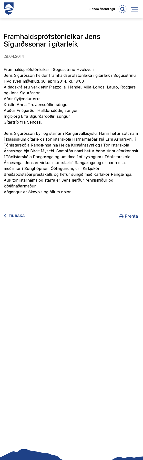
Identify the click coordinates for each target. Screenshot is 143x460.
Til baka (17, 216)
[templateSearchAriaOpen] (122, 9)
